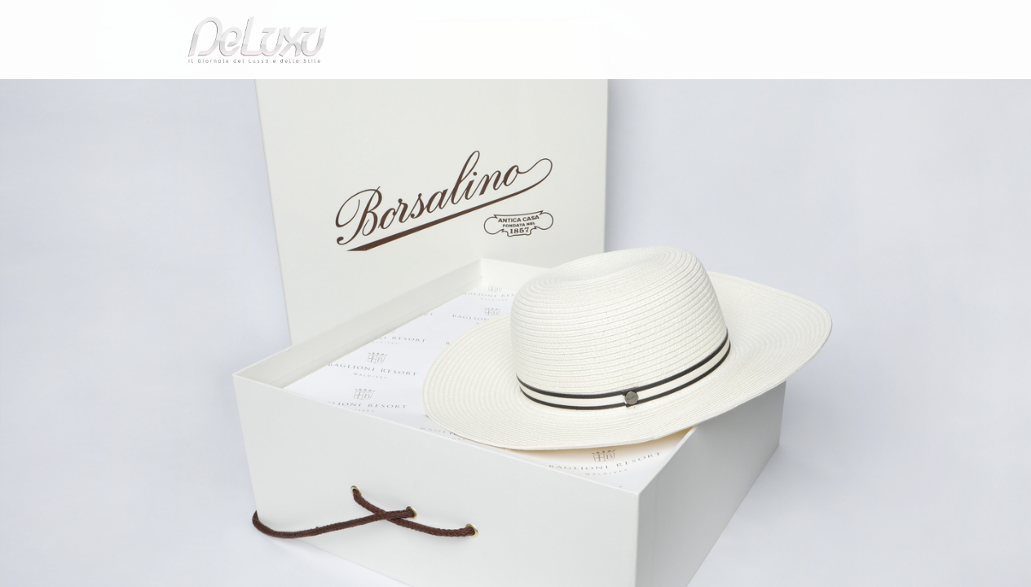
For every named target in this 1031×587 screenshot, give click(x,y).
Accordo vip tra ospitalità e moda (316, 133)
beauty (513, 93)
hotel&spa (724, 93)
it (830, 20)
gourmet (875, 93)
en (882, 20)
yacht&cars (649, 93)
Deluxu (143, 133)
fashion (585, 93)
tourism (804, 93)
